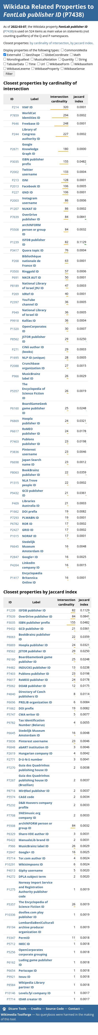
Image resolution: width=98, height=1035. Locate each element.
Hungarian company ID (35, 753)
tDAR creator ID (30, 999)
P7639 (14, 217)
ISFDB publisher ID (32, 610)
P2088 (14, 366)
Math (77, 55)
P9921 (11, 977)
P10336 (10, 915)
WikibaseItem (83, 64)
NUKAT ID (29, 209)
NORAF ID (29, 536)
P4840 (11, 694)
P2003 (14, 200)
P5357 (14, 391)
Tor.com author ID (32, 858)
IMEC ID (24, 944)
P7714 (11, 999)
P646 (15, 124)
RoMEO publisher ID (33, 680)
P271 (15, 349)
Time (32, 64)
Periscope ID (28, 971)
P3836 (14, 452)
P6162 (11, 962)
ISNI (25, 180)
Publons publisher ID (34, 674)
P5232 (11, 805)
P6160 (14, 408)
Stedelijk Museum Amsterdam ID (32, 546)
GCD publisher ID (31, 629)
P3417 (14, 250)
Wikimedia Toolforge (16, 1014)
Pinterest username (33, 741)
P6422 (11, 840)
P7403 (14, 441)
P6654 (11, 971)
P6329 (11, 834)
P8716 (11, 791)
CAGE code (26, 797)
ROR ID (27, 524)
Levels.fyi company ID (35, 993)
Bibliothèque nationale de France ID (31, 260)
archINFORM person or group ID (34, 229)
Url (43, 64)
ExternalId (14, 55)
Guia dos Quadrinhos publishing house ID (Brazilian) (34, 780)
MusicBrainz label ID (33, 846)
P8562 (14, 339)
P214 (15, 107)
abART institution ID (33, 747)
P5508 (14, 230)
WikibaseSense (74, 69)
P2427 (14, 530)
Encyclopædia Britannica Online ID (32, 577)
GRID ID (27, 530)
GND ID (27, 192)
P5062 (11, 686)
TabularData (15, 64)
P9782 (11, 723)
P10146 (10, 993)
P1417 (14, 578)
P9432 (14, 493)
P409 (15, 503)
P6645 (14, 546)
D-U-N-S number (30, 759)
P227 (15, 192)
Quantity (68, 59)
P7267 (11, 780)
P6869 (14, 421)
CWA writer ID (29, 714)
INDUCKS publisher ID (34, 668)
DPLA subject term (32, 877)
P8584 (11, 985)
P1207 (14, 209)
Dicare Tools (17, 1009)
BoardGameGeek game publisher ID (34, 408)
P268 (15, 261)
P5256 (11, 952)
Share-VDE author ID (33, 834)
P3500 (14, 271)
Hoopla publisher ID (33, 645)
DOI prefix (29, 512)
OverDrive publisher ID (35, 616)
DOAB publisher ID (32, 686)
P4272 (11, 877)
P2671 (14, 149)
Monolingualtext (18, 59)
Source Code (55, 1009)
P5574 (11, 797)
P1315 (14, 483)
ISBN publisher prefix (34, 623)
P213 (15, 180)
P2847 (14, 557)
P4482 (11, 668)
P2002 (14, 172)
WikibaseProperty (47, 69)
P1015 (14, 536)
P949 (15, 312)
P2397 (14, 302)
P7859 (14, 115)
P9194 (11, 927)
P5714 (11, 858)
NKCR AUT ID (31, 277)
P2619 (11, 753)
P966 (15, 376)
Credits (36, 1009)
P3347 (11, 938)
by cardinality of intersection (49, 43)
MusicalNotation (45, 59)
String (83, 59)
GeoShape (33, 55)
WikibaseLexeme (18, 69)
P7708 (11, 815)
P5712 (11, 944)
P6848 (11, 747)
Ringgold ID (30, 271)
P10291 (10, 864)
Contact (74, 1009)
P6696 (11, 702)
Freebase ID (30, 124)
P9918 (14, 321)
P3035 (14, 162)
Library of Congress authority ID (31, 134)
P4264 (14, 565)
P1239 (14, 242)
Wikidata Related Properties (44, 7)
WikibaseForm (59, 64)
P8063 (14, 472)
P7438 (8, 31)
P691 (15, 277)
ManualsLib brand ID (34, 840)
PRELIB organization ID (35, 702)
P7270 (11, 768)
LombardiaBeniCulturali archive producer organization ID (36, 927)
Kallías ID (29, 321)
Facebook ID (31, 186)
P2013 (14, 186)
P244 (15, 134)
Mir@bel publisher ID (34, 791)
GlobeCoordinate (56, 55)
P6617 (14, 431)
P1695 (14, 358)
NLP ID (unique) (33, 358)
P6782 (14, 524)
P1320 (14, 329)
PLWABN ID (30, 518)
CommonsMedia (75, 50)
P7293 (14, 518)
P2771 (11, 759)
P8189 (14, 286)
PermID (24, 938)
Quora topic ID (32, 250)
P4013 (11, 870)
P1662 (14, 512)
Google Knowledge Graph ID (30, 149)
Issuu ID (24, 977)
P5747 (11, 714)
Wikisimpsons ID (31, 864)
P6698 (14, 462)
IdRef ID (28, 294)
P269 (15, 294)
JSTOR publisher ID (32, 651)
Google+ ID (30, 557)
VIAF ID (27, 107)
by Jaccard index (81, 43)
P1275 (11, 889)
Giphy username (31, 870)
